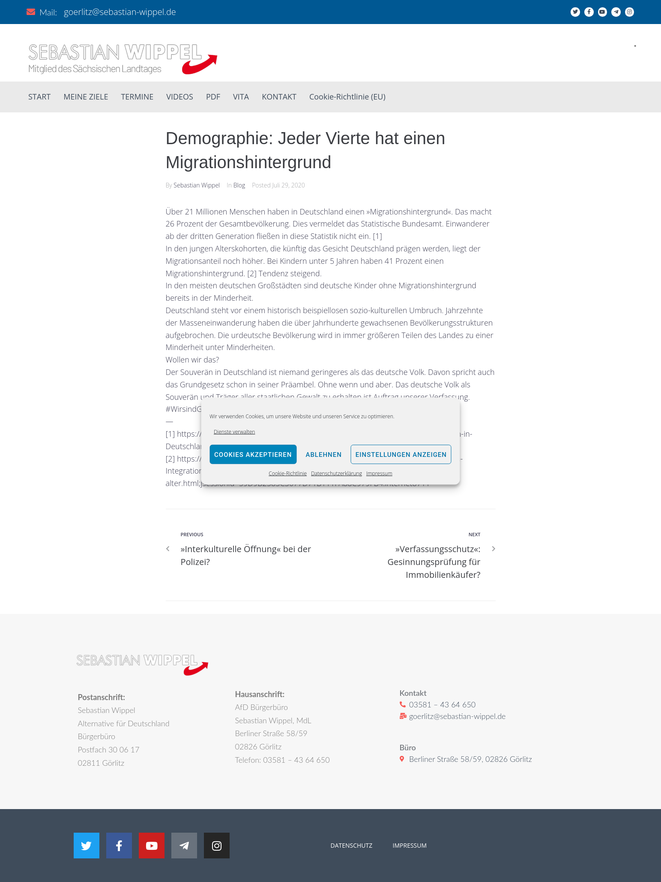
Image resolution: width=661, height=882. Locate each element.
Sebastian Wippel (196, 185)
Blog (239, 185)
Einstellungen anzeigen (401, 455)
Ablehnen (323, 455)
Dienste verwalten (234, 431)
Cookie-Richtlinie (288, 473)
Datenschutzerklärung (336, 473)
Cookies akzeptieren (253, 455)
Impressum (379, 473)
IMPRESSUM (409, 845)
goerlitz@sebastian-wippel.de (120, 12)
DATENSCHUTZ (352, 845)
